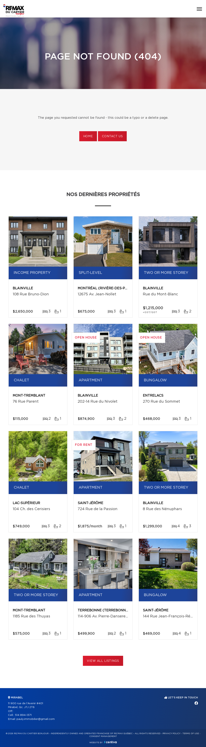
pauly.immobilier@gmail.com (35, 719)
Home (88, 136)
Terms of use (190, 734)
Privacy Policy (171, 734)
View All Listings (103, 661)
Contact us (112, 136)
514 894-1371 (23, 715)
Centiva (110, 742)
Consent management (103, 736)
